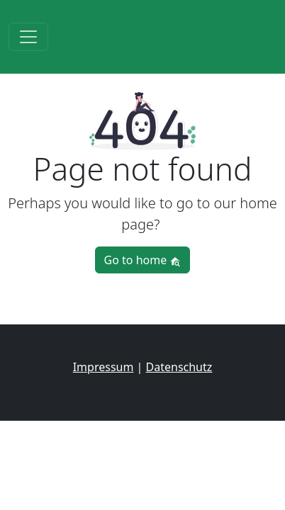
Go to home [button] (142, 260)
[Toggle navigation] (28, 37)
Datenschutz (179, 367)
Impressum (103, 367)
